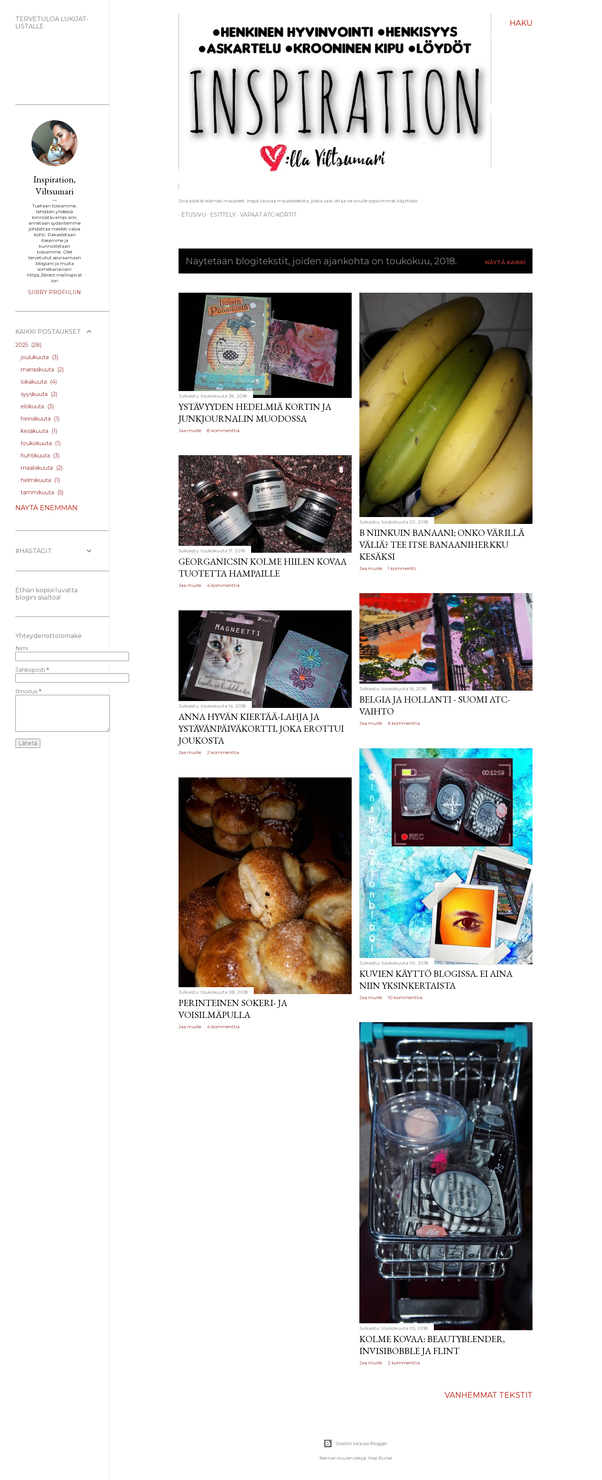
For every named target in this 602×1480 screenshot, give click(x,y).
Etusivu (191, 214)
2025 (28, 344)
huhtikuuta (40, 455)
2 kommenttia (223, 752)
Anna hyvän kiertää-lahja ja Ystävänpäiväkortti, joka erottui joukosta (261, 728)
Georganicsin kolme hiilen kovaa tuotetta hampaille (263, 567)
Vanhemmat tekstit (489, 1395)
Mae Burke (380, 1458)
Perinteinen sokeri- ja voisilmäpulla (233, 1009)
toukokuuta (41, 443)
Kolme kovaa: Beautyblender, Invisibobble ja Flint (432, 1345)
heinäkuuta (40, 418)
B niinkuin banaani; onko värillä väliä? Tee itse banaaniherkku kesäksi (441, 544)
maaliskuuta (42, 467)
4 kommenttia (223, 585)
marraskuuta (42, 369)
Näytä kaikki (505, 262)
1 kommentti (402, 568)
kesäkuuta (39, 431)
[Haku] (521, 23)
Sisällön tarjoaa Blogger (355, 1443)
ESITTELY (220, 214)
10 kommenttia (405, 997)
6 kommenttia (404, 723)
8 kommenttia (223, 430)
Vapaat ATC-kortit (265, 214)
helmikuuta (40, 480)
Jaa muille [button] (190, 430)
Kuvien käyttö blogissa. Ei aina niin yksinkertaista (436, 979)
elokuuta (37, 406)
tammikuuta (42, 492)
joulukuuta (39, 357)
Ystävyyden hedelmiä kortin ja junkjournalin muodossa (255, 412)
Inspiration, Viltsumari (54, 185)
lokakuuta (39, 381)
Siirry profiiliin (54, 292)
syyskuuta (39, 394)
